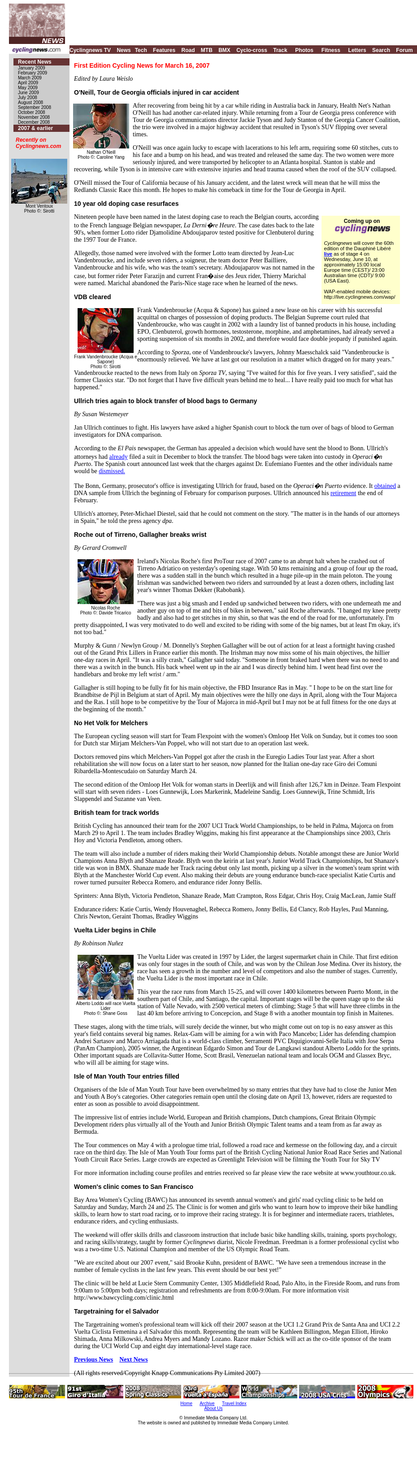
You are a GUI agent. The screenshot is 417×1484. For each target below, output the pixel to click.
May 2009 (28, 87)
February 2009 (32, 72)
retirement (343, 493)
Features (164, 50)
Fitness (330, 50)
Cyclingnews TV (90, 50)
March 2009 (30, 77)
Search (381, 50)
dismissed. (112, 471)
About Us (213, 1408)
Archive (207, 1403)
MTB (207, 50)
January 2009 (31, 67)
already (118, 456)
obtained (385, 486)
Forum (404, 50)
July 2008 (27, 97)
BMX (224, 50)
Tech (141, 50)
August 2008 (30, 102)
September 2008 (34, 107)
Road (188, 50)
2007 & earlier (35, 128)
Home (186, 1403)
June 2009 (28, 92)
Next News (133, 1359)
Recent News (35, 62)
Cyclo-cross (251, 50)
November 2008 (34, 117)
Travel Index (234, 1403)
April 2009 (28, 82)
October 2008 (31, 112)
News (123, 50)
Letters (357, 50)
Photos (304, 50)
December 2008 (34, 122)
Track (280, 50)
